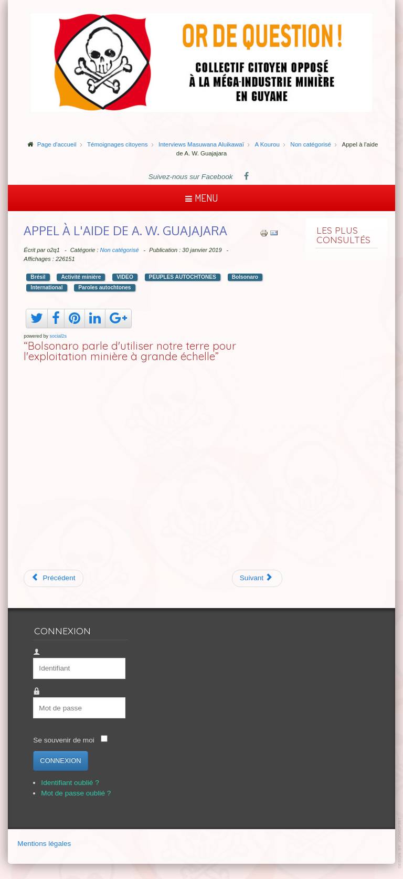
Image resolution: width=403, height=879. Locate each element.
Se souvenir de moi (63, 740)
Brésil (37, 277)
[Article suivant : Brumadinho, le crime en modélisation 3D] (257, 578)
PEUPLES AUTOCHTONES (182, 277)
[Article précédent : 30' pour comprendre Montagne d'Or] (53, 578)
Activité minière (81, 277)
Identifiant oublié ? (70, 783)
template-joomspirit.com (400, 843)
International (46, 287)
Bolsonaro (245, 277)
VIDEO (124, 277)
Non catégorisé (119, 250)
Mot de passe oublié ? (76, 793)
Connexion (60, 761)
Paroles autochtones (104, 287)
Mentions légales (44, 843)
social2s (58, 336)
